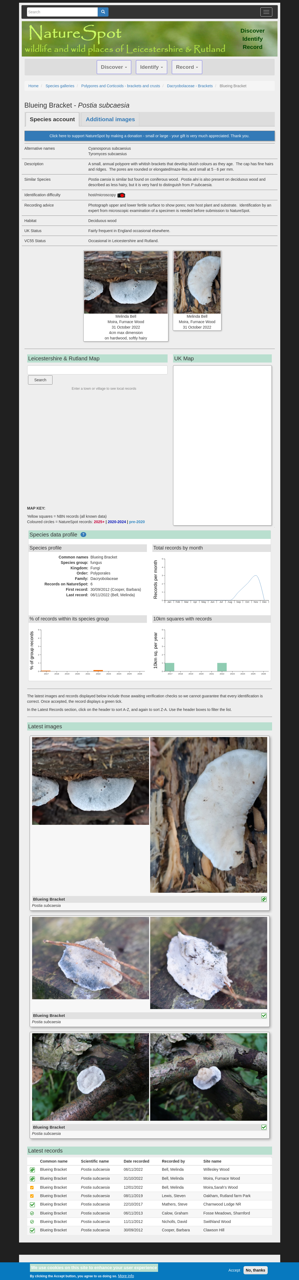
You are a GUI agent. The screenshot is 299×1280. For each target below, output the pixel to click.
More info (126, 1276)
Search (40, 380)
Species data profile (54, 535)
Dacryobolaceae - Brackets (190, 86)
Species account (52, 119)
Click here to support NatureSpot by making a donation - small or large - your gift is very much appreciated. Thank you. (149, 136)
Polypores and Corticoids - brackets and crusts (120, 86)
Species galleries (59, 86)
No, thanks (256, 1270)
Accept (234, 1270)
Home (34, 86)
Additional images (110, 119)
